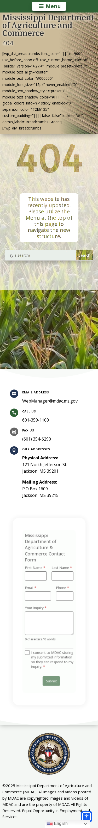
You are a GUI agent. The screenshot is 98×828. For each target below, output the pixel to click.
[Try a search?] (40, 255)
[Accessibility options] (86, 816)
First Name (36, 572)
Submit (51, 674)
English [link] (57, 824)
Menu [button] (53, 6)
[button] (84, 255)
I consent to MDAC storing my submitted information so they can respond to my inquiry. (52, 654)
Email (32, 590)
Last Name (60, 572)
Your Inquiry (37, 608)
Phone (61, 590)
